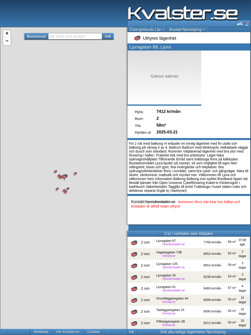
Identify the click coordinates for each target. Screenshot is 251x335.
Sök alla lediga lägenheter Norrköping (193, 332)
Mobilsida (41, 332)
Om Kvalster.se (67, 332)
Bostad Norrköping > (187, 29)
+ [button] (7, 34)
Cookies (93, 332)
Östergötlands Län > (147, 29)
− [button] (7, 41)
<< (131, 332)
